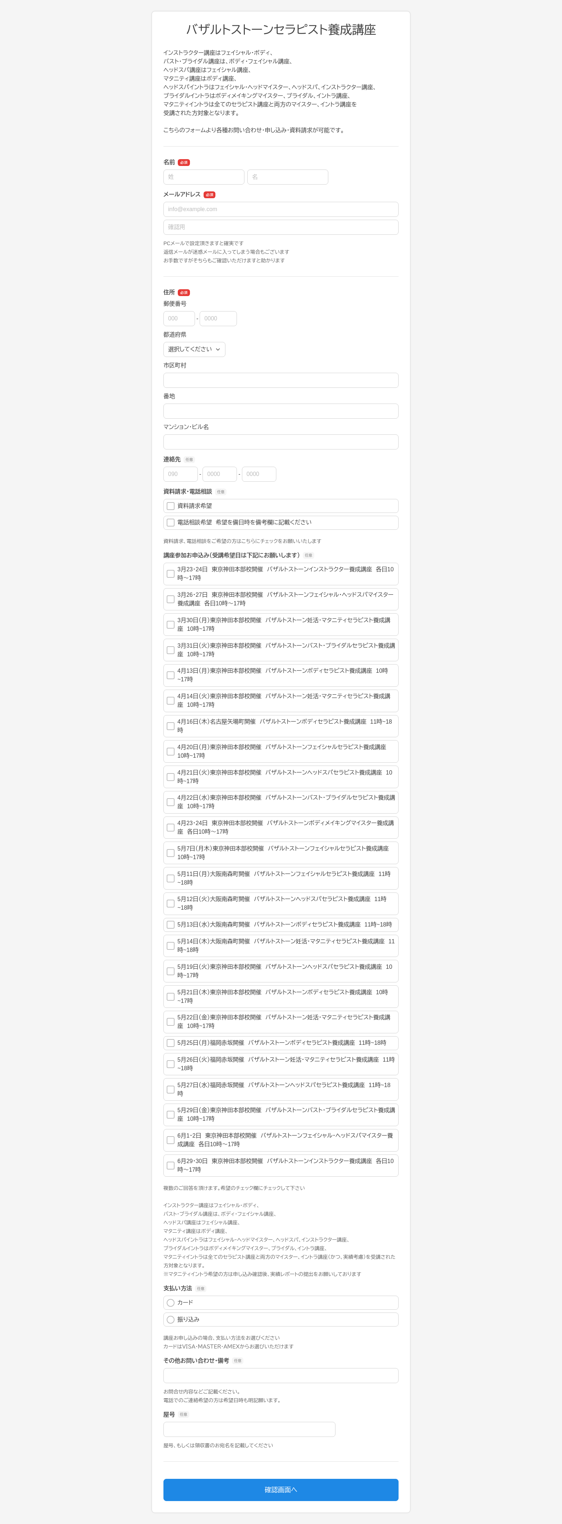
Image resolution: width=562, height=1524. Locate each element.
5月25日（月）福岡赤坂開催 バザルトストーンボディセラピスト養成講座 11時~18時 (276, 1043)
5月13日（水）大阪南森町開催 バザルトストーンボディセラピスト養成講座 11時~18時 (279, 925)
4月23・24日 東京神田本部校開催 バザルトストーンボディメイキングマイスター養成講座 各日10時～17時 (280, 827)
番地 (169, 396)
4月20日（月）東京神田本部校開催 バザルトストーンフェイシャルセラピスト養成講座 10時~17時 (278, 751)
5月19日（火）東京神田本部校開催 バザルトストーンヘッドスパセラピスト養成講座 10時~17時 (279, 971)
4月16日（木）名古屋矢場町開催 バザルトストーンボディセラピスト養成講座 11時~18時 (279, 726)
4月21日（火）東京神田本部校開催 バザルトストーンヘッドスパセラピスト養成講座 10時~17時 (279, 777)
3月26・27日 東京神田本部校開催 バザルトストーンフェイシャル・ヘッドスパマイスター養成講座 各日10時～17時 (280, 599)
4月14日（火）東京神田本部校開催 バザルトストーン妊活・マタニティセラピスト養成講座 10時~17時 (278, 700)
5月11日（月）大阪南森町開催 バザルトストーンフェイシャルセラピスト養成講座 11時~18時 (279, 878)
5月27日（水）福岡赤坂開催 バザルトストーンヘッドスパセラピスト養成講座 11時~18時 (278, 1089)
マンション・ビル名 (186, 427)
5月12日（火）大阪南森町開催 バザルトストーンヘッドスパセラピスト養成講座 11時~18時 (276, 903)
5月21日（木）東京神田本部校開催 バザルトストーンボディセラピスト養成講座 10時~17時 (277, 996)
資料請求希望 (189, 506)
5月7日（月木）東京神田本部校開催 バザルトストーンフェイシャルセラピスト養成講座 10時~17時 (279, 853)
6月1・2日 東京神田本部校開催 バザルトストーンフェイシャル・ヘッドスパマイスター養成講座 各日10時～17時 (280, 1140)
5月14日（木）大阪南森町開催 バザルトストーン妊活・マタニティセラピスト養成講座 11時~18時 (281, 945)
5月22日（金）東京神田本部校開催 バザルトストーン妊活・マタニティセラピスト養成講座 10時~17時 (278, 1021)
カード (180, 1303)
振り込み (183, 1320)
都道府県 (174, 335)
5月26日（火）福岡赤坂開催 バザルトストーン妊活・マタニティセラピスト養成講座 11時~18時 (281, 1064)
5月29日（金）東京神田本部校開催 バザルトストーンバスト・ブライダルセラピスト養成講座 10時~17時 (281, 1114)
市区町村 (174, 365)
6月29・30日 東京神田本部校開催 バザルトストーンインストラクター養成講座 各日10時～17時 (280, 1165)
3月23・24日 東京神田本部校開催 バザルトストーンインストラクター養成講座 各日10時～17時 (280, 573)
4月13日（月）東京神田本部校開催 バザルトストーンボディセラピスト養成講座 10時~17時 (277, 675)
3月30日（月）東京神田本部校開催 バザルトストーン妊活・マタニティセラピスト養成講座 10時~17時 (278, 624)
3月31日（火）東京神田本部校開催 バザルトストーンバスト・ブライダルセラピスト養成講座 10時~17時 (281, 650)
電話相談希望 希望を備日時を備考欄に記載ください (239, 523)
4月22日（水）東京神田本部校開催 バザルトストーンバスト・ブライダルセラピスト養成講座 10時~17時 (281, 802)
